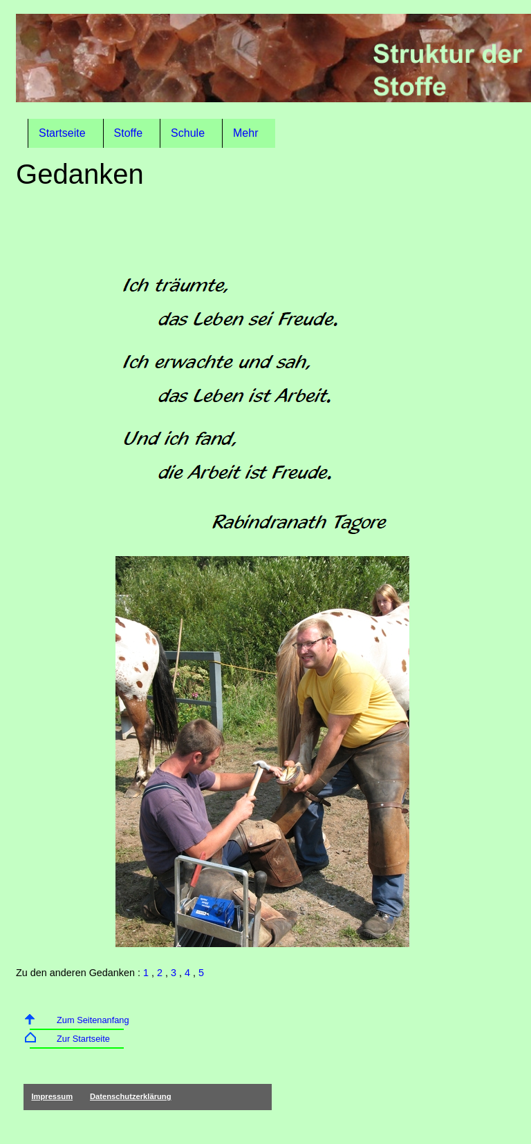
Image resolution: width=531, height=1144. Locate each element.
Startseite (62, 133)
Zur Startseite (83, 1038)
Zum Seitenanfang (93, 1020)
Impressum (52, 1096)
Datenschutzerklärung (130, 1096)
